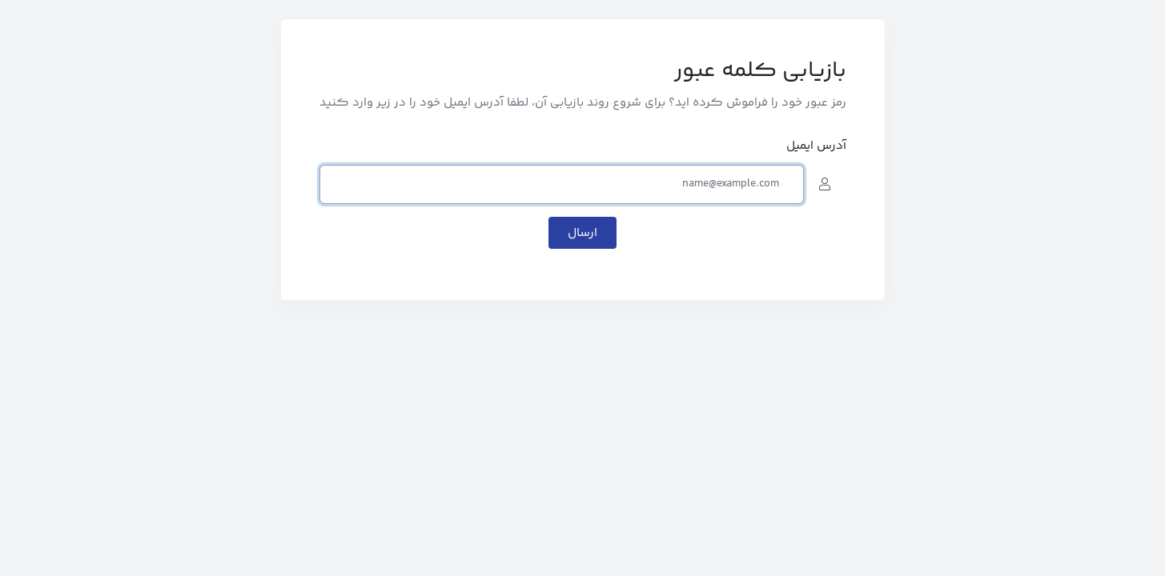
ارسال (582, 233)
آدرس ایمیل (816, 146)
